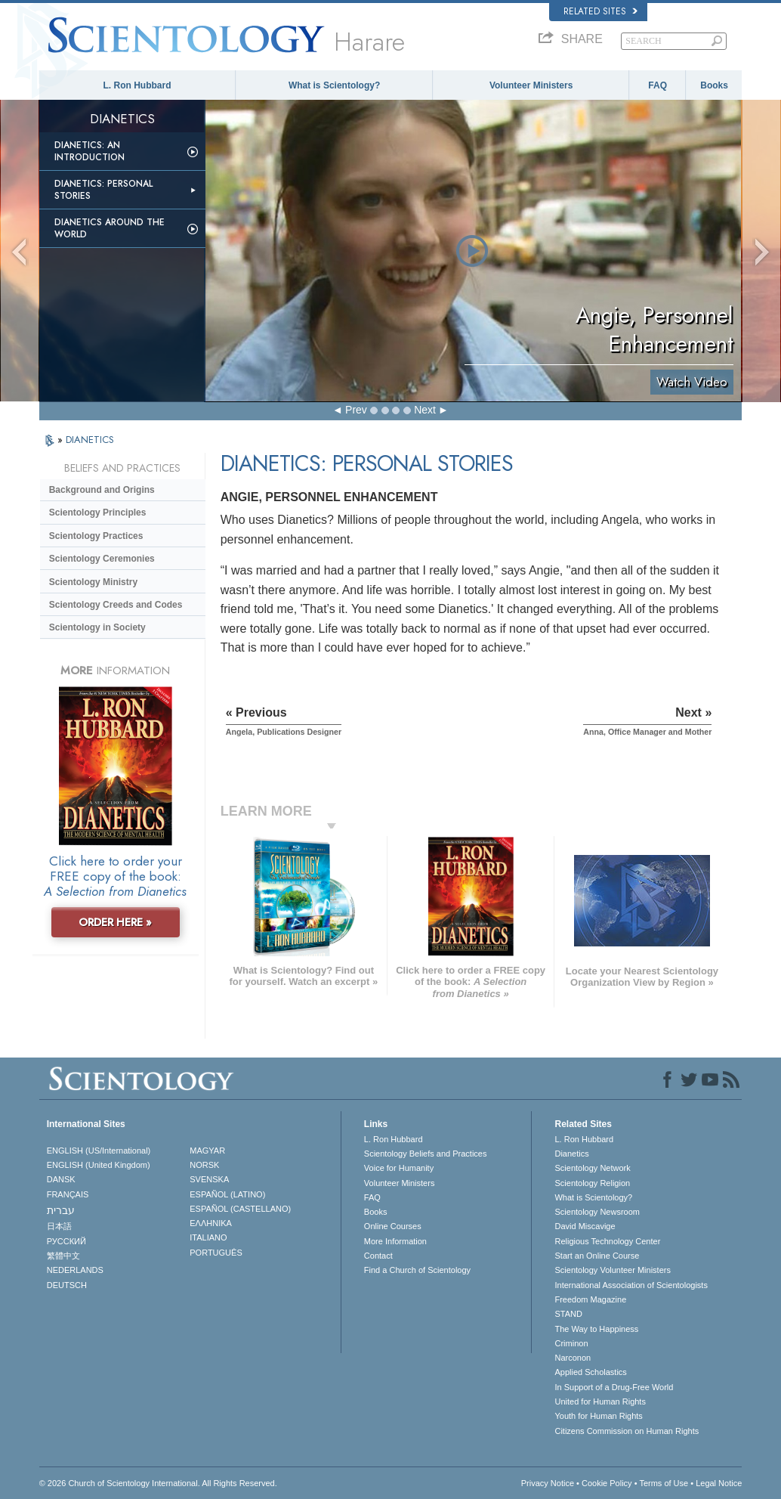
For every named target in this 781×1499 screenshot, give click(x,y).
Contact (378, 1255)
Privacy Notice (547, 1483)
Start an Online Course (596, 1255)
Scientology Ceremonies (102, 558)
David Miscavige (584, 1226)
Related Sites (600, 11)
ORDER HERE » (115, 922)
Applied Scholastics (590, 1372)
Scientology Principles (98, 512)
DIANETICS (90, 439)
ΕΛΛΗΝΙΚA (211, 1223)
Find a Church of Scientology (417, 1269)
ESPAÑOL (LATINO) (227, 1194)
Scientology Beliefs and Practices (425, 1153)
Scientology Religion (592, 1183)
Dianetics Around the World (109, 228)
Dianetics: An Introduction (89, 151)
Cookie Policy (607, 1483)
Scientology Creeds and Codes (116, 604)
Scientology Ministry (93, 582)
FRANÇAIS (68, 1194)
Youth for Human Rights (598, 1415)
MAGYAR (207, 1150)
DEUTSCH (67, 1285)
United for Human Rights (599, 1401)
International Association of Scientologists (630, 1285)
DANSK (61, 1179)
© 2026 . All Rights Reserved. (158, 1483)
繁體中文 (63, 1255)
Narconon (572, 1357)
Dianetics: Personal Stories (103, 190)
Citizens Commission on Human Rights (626, 1431)
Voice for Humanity (399, 1167)
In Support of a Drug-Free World (613, 1387)
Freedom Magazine (590, 1299)
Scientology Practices (96, 536)
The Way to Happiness (596, 1328)
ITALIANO (208, 1237)
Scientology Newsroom (597, 1211)
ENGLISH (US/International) (99, 1150)
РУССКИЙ (66, 1241)
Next (425, 410)
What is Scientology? (334, 85)
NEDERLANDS (75, 1269)
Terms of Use (663, 1483)
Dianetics (571, 1153)
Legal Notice (719, 1483)
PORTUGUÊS (216, 1252)
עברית (61, 1210)
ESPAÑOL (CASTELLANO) (240, 1208)
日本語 (59, 1226)
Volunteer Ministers (531, 85)
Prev (356, 410)
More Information (395, 1241)
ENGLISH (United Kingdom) (98, 1164)
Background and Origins (102, 490)
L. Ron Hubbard (137, 85)
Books (714, 85)
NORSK (204, 1164)
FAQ (657, 85)
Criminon (571, 1343)
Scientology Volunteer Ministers (612, 1269)
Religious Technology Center (607, 1241)
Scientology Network (592, 1167)
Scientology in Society (97, 627)
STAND (568, 1313)
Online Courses (392, 1226)
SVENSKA (209, 1179)
